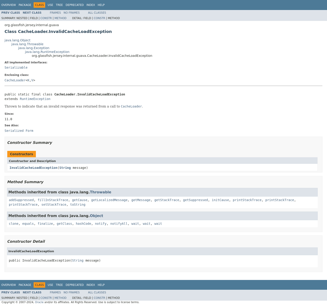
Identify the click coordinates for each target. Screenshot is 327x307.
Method (60, 18)
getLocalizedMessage (109, 200)
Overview (8, 5)
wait (135, 223)
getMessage (140, 200)
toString (77, 204)
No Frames (72, 12)
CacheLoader (15, 80)
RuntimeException (35, 99)
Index (91, 5)
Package (25, 5)
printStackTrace (247, 200)
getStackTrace (166, 200)
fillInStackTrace (52, 200)
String (65, 168)
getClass (64, 223)
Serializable (16, 67)
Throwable (100, 192)
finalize (45, 223)
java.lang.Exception (33, 48)
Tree (59, 5)
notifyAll (119, 223)
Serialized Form (19, 130)
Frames (55, 12)
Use (50, 5)
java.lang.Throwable (27, 44)
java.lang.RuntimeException (47, 52)
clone (13, 223)
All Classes (97, 12)
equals (28, 223)
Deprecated (75, 5)
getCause (79, 200)
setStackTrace (53, 204)
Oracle (39, 302)
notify (101, 223)
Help (101, 5)
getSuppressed (195, 200)
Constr (46, 18)
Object (96, 216)
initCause (220, 200)
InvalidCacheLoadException (33, 168)
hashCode (83, 223)
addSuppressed (21, 200)
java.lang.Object (17, 40)
